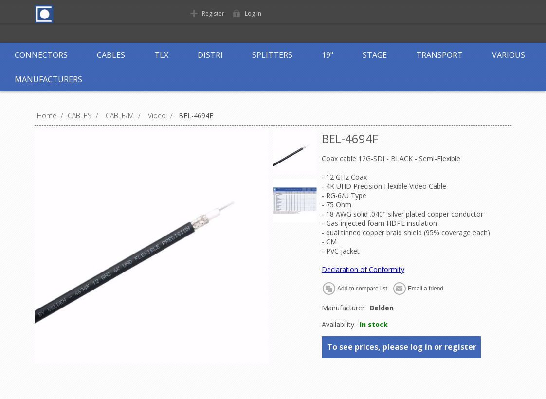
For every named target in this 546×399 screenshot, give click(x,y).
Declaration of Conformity (363, 269)
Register (213, 13)
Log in (253, 13)
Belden (382, 307)
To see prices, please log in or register (401, 347)
